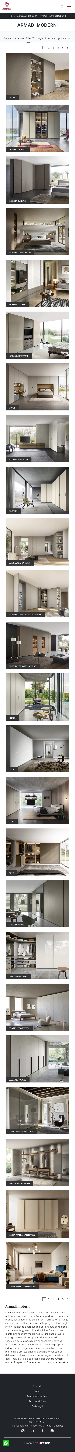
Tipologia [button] (37, 38)
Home (12, 16)
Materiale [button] (18, 38)
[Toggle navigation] (69, 6)
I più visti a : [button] (64, 38)
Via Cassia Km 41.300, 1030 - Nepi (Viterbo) (37, 1425)
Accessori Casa (38, 1401)
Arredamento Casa (27, 16)
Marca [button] (7, 38)
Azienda (37, 1386)
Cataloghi (37, 1406)
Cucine (38, 1391)
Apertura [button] (50, 38)
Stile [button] (28, 38)
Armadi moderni (58, 16)
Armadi (43, 16)
